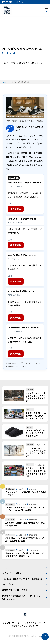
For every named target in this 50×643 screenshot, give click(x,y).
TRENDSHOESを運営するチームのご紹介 (22, 578)
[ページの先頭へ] (45, 636)
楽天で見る (15, 208)
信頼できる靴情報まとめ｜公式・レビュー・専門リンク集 (23, 597)
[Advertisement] (25, 32)
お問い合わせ (8, 584)
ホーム (5, 567)
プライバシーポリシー (12, 573)
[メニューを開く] (46, 10)
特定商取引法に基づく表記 (15, 590)
